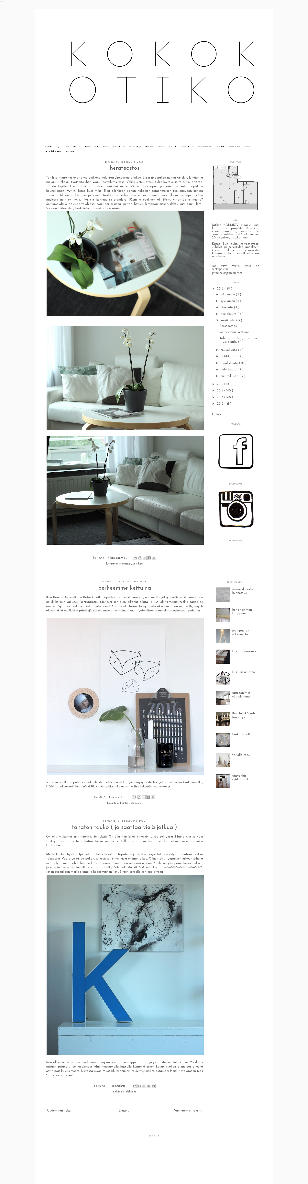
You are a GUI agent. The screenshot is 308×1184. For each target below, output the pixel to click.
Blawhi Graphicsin (103, 786)
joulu (96, 147)
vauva (247, 147)
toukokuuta (229, 350)
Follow (216, 414)
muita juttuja (135, 147)
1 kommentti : (118, 797)
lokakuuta (228, 294)
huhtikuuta (229, 356)
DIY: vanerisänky (244, 651)
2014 (220, 390)
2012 (220, 403)
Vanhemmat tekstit (188, 1110)
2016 (220, 288)
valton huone (234, 147)
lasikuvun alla (241, 734)
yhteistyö (70, 151)
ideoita (87, 147)
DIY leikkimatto (243, 672)
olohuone (149, 147)
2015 (220, 384)
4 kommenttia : (118, 557)
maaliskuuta (230, 363)
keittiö (106, 147)
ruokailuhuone (187, 147)
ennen (66, 147)
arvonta (48, 147)
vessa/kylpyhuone (53, 151)
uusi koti (220, 147)
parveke (161, 147)
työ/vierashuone (205, 147)
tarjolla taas (241, 755)
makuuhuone (119, 147)
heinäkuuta (229, 314)
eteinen (76, 147)
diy (57, 147)
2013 (220, 397)
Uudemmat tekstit (60, 1110)
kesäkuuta (228, 320)
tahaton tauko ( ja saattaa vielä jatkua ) (124, 827)
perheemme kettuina (124, 588)
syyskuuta (228, 301)
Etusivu (124, 1110)
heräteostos (124, 168)
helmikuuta (229, 369)
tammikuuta (230, 376)
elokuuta (227, 307)
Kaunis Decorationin (67, 597)
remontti (172, 147)
